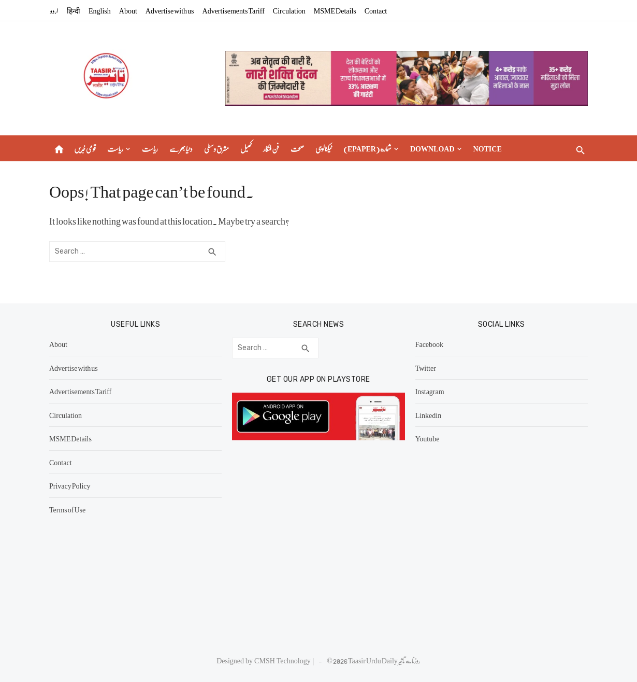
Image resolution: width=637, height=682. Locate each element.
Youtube (427, 438)
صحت (297, 148)
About (128, 10)
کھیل (246, 148)
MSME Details (335, 10)
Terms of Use (67, 509)
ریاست (115, 148)
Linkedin (428, 415)
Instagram (429, 391)
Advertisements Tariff (233, 10)
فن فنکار (271, 148)
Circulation (289, 10)
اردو (54, 10)
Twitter (425, 368)
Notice (487, 148)
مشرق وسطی (216, 148)
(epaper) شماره (367, 148)
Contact (376, 10)
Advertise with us (170, 10)
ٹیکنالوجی (323, 148)
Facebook (429, 344)
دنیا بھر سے (181, 148)
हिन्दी (73, 10)
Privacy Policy (70, 485)
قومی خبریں (85, 148)
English (100, 10)
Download (432, 148)
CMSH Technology (283, 660)
